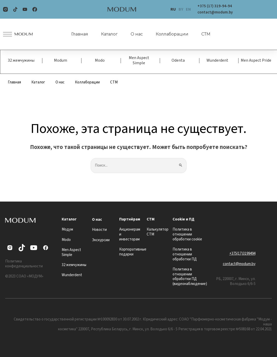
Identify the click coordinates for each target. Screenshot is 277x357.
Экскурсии (101, 240)
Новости (99, 229)
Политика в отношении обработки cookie (187, 234)
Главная (79, 34)
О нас (137, 34)
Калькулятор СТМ (157, 232)
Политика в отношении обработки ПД (185, 254)
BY (181, 9)
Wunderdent (217, 60)
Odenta (178, 60)
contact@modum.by (239, 264)
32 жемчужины (21, 60)
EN (188, 9)
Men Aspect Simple (139, 60)
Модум (67, 229)
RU (173, 9)
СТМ (205, 34)
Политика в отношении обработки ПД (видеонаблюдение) (190, 277)
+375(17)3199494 (242, 253)
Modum (60, 60)
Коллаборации (172, 34)
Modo (100, 60)
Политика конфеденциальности (24, 264)
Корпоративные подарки (132, 252)
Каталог (109, 34)
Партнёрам (129, 219)
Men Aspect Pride (256, 60)
